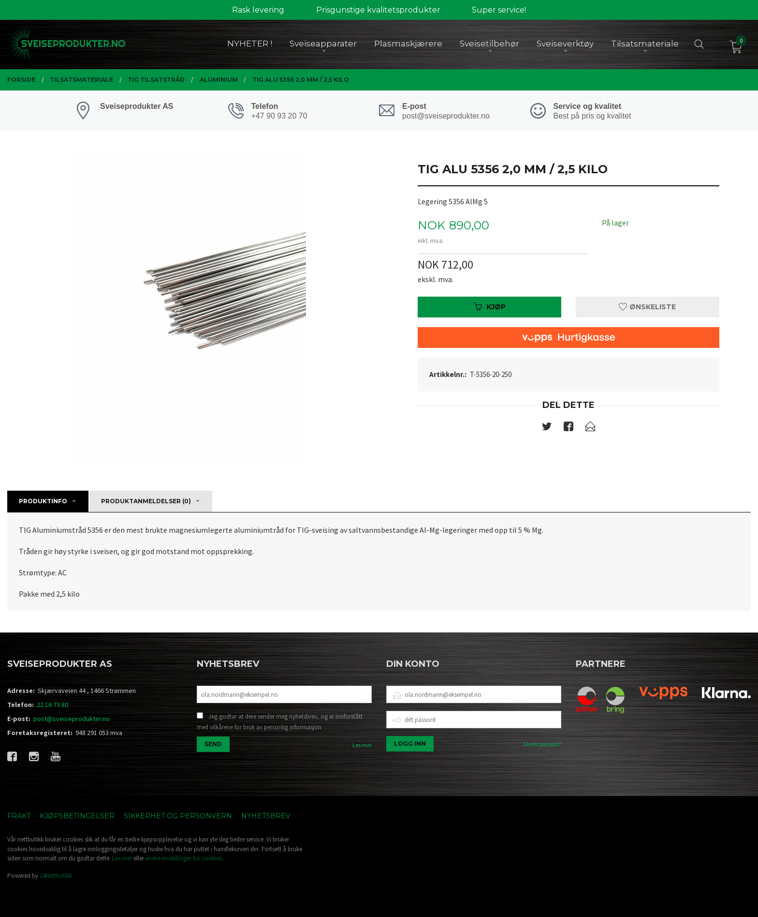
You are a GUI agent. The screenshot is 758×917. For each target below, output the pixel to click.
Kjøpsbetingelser (77, 816)
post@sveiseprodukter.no (71, 718)
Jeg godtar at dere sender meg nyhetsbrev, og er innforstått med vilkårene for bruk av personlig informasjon (280, 721)
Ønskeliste (647, 306)
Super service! (499, 10)
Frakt (18, 816)
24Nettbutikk (56, 876)
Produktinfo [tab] (43, 501)
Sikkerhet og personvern (178, 816)
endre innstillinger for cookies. (184, 858)
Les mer (362, 745)
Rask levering (258, 10)
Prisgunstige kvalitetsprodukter (378, 10)
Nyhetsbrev (266, 816)
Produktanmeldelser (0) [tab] (146, 501)
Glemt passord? (542, 744)
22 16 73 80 (52, 704)
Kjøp (490, 306)
